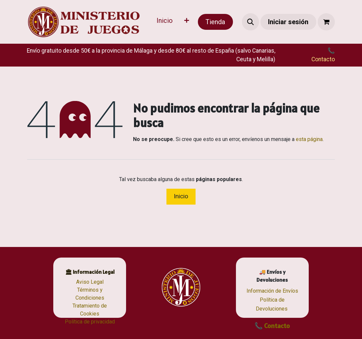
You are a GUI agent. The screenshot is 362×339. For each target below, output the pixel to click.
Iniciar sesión (288, 22)
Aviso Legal (90, 282)
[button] (250, 21)
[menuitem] (164, 21)
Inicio (181, 196)
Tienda (215, 22)
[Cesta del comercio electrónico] (326, 21)
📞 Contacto (272, 325)
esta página (309, 139)
